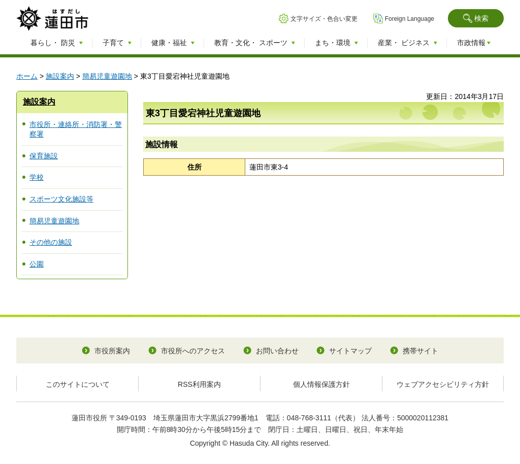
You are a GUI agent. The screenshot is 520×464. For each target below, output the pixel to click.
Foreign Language (409, 18)
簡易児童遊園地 (107, 76)
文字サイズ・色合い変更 (324, 18)
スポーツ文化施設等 (61, 199)
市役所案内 (112, 351)
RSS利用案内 (199, 384)
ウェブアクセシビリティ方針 (443, 384)
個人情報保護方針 (321, 384)
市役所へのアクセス (193, 351)
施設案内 (60, 76)
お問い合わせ (277, 351)
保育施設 (43, 156)
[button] (476, 18)
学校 (36, 177)
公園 (36, 264)
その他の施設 (50, 242)
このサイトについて (78, 384)
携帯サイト (420, 351)
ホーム (27, 76)
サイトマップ (350, 351)
